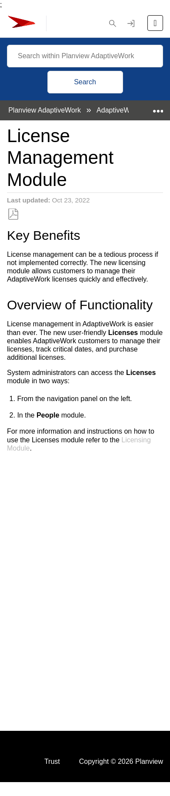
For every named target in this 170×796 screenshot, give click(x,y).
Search (85, 82)
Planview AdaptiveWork (45, 110)
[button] (113, 23)
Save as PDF (13, 214)
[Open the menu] (155, 23)
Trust (52, 761)
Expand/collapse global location (158, 108)
